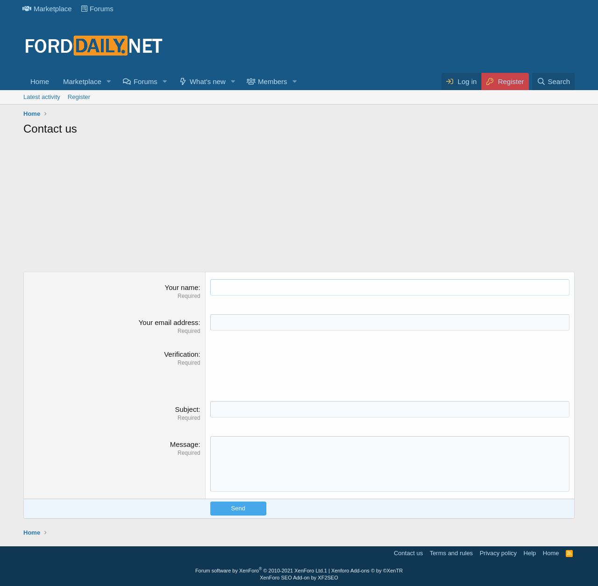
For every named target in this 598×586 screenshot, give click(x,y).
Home (39, 81)
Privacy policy (498, 553)
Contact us (408, 553)
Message (184, 444)
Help (530, 553)
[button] (108, 81)
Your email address (169, 322)
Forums (97, 9)
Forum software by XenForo (259, 570)
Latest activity (41, 96)
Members (272, 81)
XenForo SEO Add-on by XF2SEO (299, 577)
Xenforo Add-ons (367, 570)
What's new (208, 81)
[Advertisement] (299, 206)
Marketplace (47, 9)
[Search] (553, 81)
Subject (187, 409)
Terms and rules (451, 553)
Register (79, 96)
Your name (182, 287)
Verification (181, 354)
